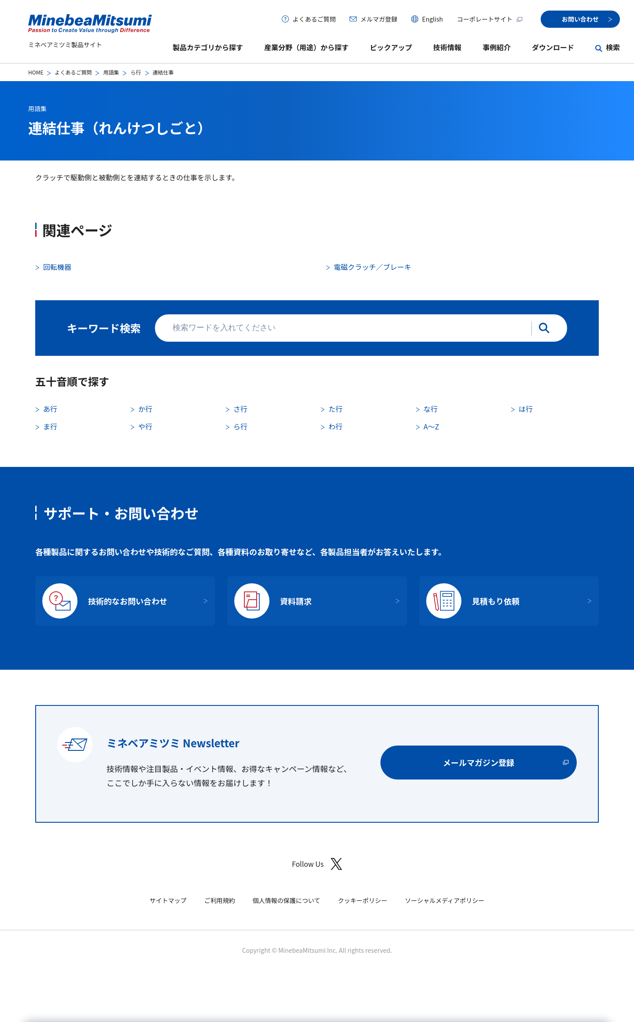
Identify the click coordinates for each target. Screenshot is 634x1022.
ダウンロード (553, 47)
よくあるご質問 (313, 19)
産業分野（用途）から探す (306, 47)
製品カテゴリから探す (208, 47)
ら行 (135, 72)
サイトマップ (168, 900)
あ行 (50, 408)
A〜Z (431, 426)
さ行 (240, 408)
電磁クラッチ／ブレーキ (372, 266)
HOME (35, 72)
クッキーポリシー (362, 900)
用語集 (111, 72)
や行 (145, 426)
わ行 (335, 426)
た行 (335, 408)
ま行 (50, 426)
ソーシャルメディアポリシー (444, 900)
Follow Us (317, 864)
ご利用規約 (219, 900)
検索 (613, 47)
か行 (145, 408)
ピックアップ (391, 47)
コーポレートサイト (490, 19)
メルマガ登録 (378, 19)
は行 (526, 408)
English (432, 19)
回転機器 (57, 266)
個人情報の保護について (287, 900)
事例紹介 (497, 47)
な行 (431, 408)
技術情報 (447, 47)
